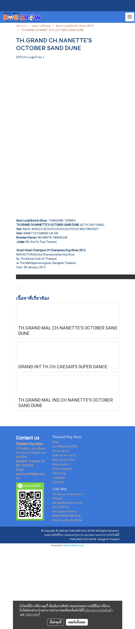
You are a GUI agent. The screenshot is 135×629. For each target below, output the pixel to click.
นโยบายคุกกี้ (33, 614)
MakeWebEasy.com (73, 545)
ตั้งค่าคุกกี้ (55, 622)
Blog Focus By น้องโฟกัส (67, 520)
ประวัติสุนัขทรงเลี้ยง (65, 446)
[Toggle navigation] (129, 17)
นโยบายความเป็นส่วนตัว (99, 610)
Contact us (58, 482)
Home (55, 442)
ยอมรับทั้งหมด (76, 622)
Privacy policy (60, 464)
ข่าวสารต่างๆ (60, 450)
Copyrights (58, 477)
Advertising (59, 473)
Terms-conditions (62, 468)
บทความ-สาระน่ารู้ (64, 455)
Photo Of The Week (63, 459)
